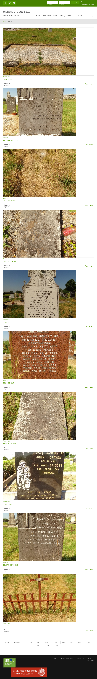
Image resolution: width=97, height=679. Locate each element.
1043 (55, 642)
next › (49, 645)
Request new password (87, 4)
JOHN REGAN (48, 320)
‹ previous (16, 642)
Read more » (89, 84)
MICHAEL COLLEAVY (48, 138)
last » (57, 645)
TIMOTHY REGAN (48, 260)
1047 (88, 642)
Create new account (86, 2)
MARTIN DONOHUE (48, 563)
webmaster (90, 660)
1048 (37, 645)
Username (50, 4)
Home (38, 15)
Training (62, 15)
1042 (47, 642)
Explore (46, 15)
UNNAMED (48, 78)
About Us (79, 15)
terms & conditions (67, 658)
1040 (30, 642)
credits (55, 658)
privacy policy (80, 658)
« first (7, 642)
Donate (70, 15)
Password (62, 4)
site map (89, 658)
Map (55, 15)
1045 (71, 642)
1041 (38, 642)
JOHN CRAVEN (48, 502)
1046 (79, 642)
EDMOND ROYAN (48, 442)
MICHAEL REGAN (48, 381)
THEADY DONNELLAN (48, 199)
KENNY (48, 624)
